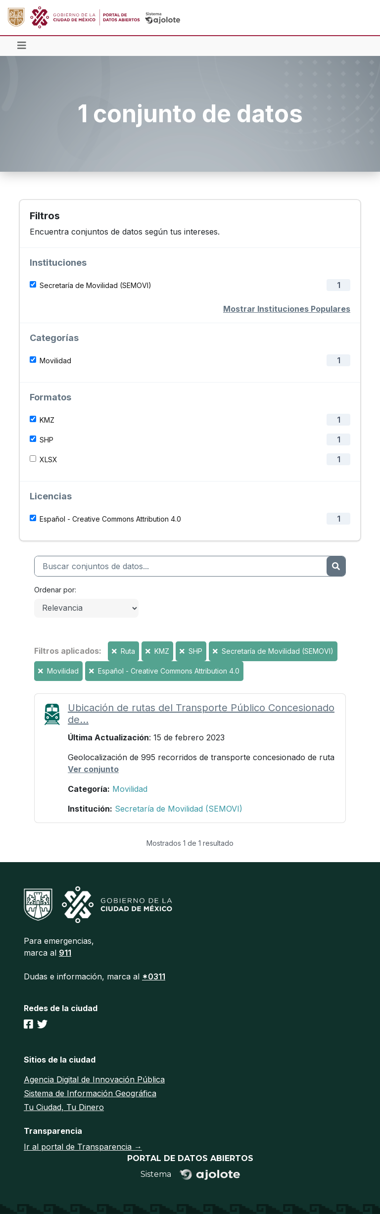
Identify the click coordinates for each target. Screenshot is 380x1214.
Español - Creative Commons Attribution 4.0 (110, 519)
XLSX (48, 459)
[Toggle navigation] (22, 46)
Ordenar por (54, 589)
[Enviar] (336, 566)
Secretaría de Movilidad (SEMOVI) (95, 285)
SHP (46, 440)
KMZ (47, 420)
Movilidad (55, 360)
